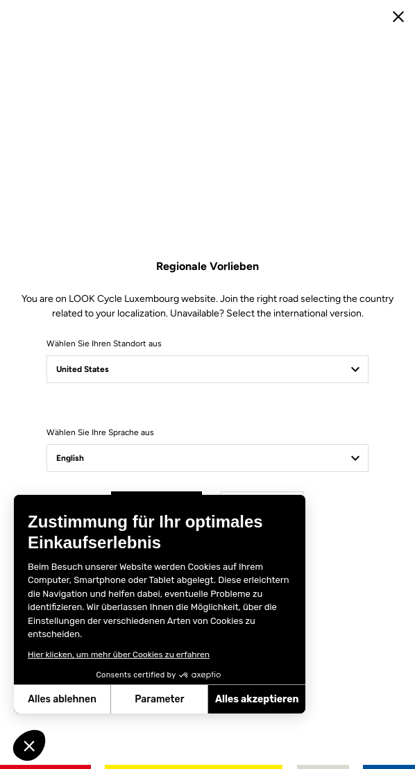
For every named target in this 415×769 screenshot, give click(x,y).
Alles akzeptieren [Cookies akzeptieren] (257, 699)
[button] (29, 745)
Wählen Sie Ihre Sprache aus (100, 432)
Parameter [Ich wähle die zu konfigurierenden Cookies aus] (159, 699)
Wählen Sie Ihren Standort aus (104, 343)
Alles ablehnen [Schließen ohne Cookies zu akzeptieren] (62, 699)
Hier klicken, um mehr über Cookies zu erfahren (119, 654)
